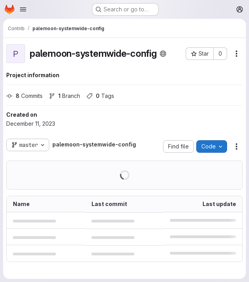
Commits (24, 95)
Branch (64, 95)
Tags (100, 95)
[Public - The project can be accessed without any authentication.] (163, 54)
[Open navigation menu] (23, 9)
